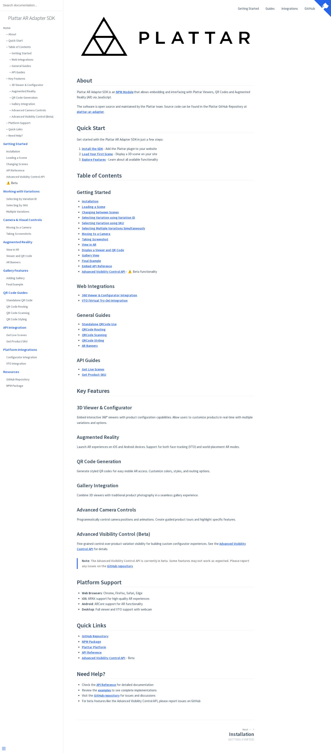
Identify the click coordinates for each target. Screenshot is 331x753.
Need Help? (15, 135)
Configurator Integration (21, 357)
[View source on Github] (322, 9)
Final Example (14, 284)
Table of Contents (19, 47)
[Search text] (31, 5)
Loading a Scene (16, 158)
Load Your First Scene (129, 154)
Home (7, 28)
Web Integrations (22, 59)
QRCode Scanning (126, 335)
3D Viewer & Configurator (27, 85)
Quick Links (15, 129)
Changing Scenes (17, 164)
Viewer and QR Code (19, 256)
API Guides (18, 72)
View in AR (12, 249)
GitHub (310, 8)
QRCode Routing (125, 329)
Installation (13, 151)
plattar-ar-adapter (122, 112)
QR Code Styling (16, 319)
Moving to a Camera (18, 227)
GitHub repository (151, 566)
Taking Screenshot (127, 239)
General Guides (21, 66)
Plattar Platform (126, 647)
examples (136, 690)
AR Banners (13, 262)
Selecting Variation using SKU (135, 223)
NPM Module (156, 92)
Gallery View (122, 255)
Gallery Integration (23, 104)
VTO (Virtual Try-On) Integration (136, 300)
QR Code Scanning (18, 313)
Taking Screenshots (18, 234)
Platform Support (19, 123)
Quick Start (15, 40)
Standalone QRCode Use (131, 324)
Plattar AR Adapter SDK (31, 18)
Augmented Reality (24, 91)
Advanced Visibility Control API (25, 177)
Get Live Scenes (16, 335)
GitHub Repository (18, 379)
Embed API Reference (129, 266)
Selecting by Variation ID (21, 199)
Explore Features (125, 159)
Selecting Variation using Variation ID (140, 218)
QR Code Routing (17, 306)
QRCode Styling (125, 340)
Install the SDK (124, 149)
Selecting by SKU (17, 205)
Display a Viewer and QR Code (135, 250)
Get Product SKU (16, 341)
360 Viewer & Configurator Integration (141, 295)
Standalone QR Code (19, 300)
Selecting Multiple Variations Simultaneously (145, 228)
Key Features (16, 78)
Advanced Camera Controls (29, 110)
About (12, 34)
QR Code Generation (25, 97)
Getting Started (21, 53)
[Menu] (30, 749)
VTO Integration (16, 363)
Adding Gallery (15, 278)
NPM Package (14, 386)
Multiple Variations (17, 211)
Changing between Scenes (132, 212)
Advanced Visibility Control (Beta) (32, 116)
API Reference (15, 170)
